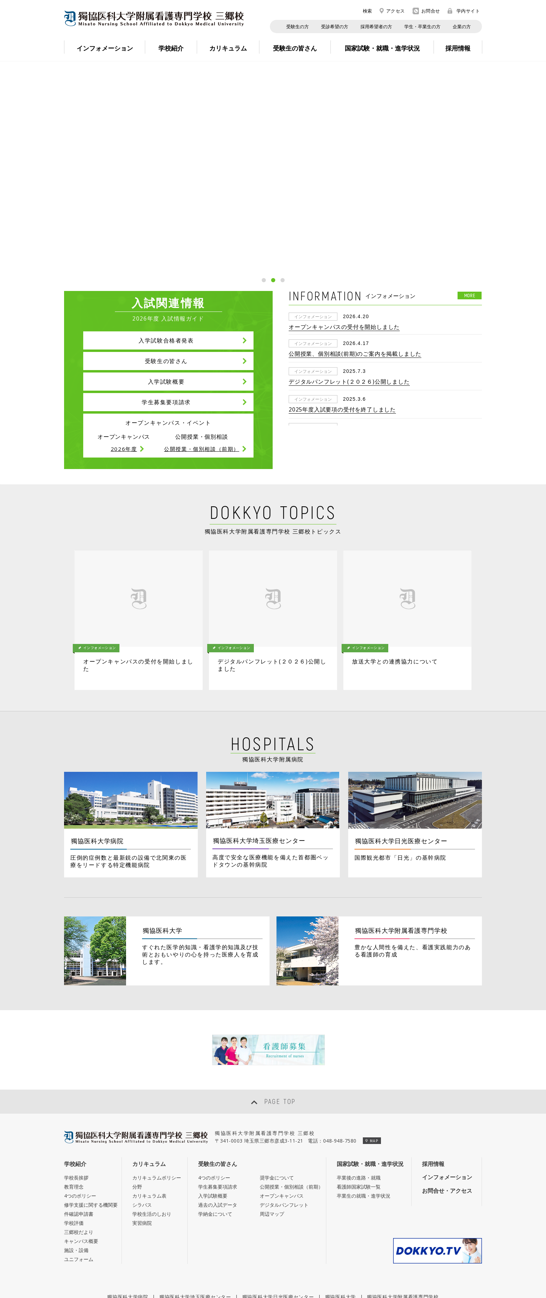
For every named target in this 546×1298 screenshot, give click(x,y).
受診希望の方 (334, 26)
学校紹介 (75, 1096)
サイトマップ (338, 1273)
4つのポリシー (80, 1128)
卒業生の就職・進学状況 (363, 1128)
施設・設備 (76, 1182)
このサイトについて (216, 1273)
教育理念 (74, 1119)
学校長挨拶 (76, 1110)
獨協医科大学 (340, 1229)
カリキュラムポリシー (156, 1110)
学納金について (215, 1146)
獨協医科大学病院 (127, 1229)
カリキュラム (149, 1096)
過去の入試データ (217, 1137)
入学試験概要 (166, 381)
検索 (363, 11)
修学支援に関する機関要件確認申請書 (91, 1142)
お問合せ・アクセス (447, 1123)
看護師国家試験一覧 (359, 1119)
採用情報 (433, 1096)
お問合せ (426, 11)
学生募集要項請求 (166, 402)
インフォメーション (447, 1109)
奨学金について (277, 1110)
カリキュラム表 (149, 1128)
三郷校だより (78, 1164)
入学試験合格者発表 (166, 340)
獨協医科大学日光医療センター (278, 1229)
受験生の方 (297, 26)
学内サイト (463, 11)
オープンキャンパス (282, 1128)
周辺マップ (272, 1146)
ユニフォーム (78, 1191)
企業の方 (462, 26)
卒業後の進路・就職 (359, 1110)
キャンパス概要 (81, 1173)
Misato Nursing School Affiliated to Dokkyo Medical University (154, 18)
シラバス (142, 1137)
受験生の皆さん (166, 361)
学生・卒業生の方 (422, 26)
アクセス (392, 11)
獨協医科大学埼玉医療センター (195, 1229)
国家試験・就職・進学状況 (370, 1096)
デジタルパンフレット (284, 1137)
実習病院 (142, 1155)
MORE (469, 295)
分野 (137, 1119)
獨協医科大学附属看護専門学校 (403, 1229)
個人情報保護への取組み (281, 1273)
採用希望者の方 (376, 26)
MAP (371, 1072)
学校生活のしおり (151, 1146)
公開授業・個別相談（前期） (291, 1119)
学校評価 (74, 1155)
